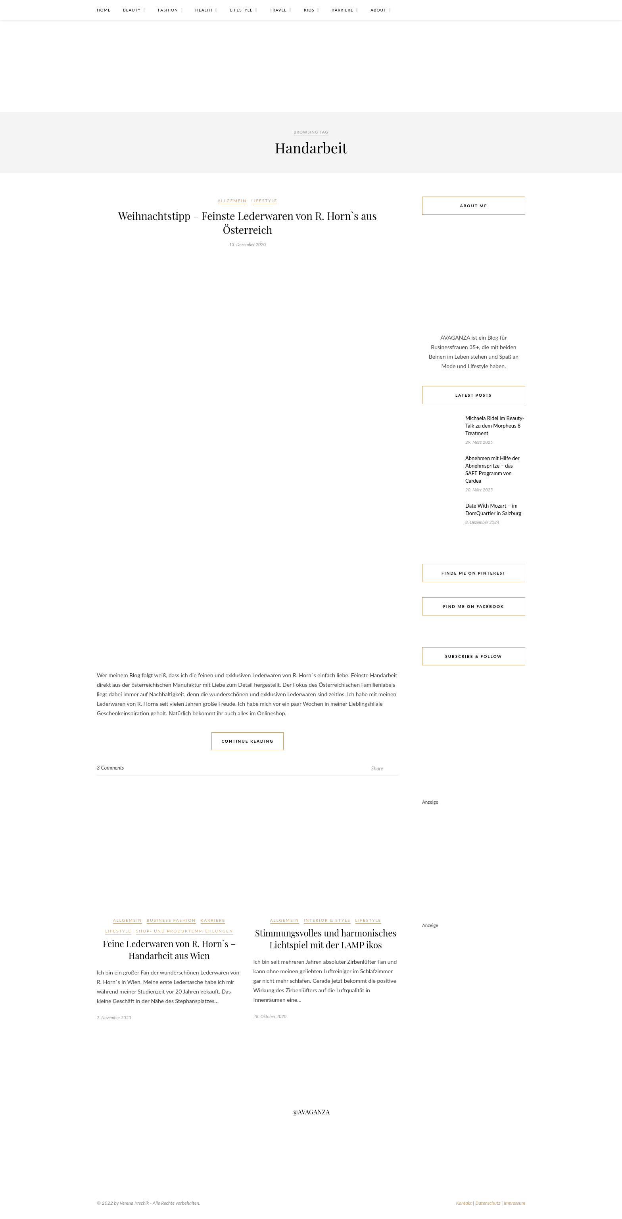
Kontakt (464, 1203)
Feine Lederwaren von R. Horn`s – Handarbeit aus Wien (169, 949)
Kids (309, 10)
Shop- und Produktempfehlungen (184, 931)
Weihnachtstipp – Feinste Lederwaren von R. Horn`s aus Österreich (247, 223)
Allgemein (232, 200)
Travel (278, 10)
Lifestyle (241, 10)
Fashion (168, 10)
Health (204, 10)
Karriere (342, 10)
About (378, 10)
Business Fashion (171, 920)
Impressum (514, 1203)
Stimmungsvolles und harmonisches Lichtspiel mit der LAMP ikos (325, 939)
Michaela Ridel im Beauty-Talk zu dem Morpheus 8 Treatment (494, 425)
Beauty (131, 10)
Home (104, 10)
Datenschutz (487, 1203)
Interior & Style (327, 920)
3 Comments (110, 767)
